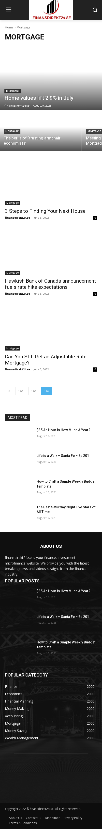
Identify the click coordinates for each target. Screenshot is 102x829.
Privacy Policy (73, 818)
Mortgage (12, 91)
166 (33, 391)
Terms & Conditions (23, 823)
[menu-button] (8, 10)
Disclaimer (52, 818)
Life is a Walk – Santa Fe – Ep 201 (63, 456)
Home (9, 27)
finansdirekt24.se (17, 217)
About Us (15, 818)
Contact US (33, 818)
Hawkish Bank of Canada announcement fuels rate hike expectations (50, 284)
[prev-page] (9, 391)
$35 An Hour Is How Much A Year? (63, 430)
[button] (95, 10)
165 (20, 391)
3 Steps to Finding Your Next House (45, 211)
